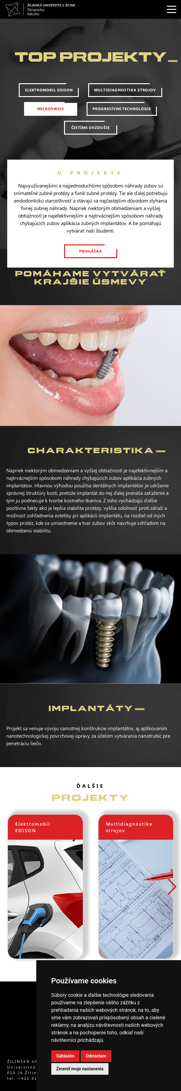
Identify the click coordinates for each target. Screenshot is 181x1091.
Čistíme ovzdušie (90, 132)
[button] (171, 886)
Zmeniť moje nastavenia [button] (79, 1068)
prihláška (90, 255)
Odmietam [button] (96, 1055)
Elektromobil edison (49, 94)
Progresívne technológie (122, 113)
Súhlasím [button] (65, 1055)
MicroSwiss (50, 113)
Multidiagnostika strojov (125, 94)
